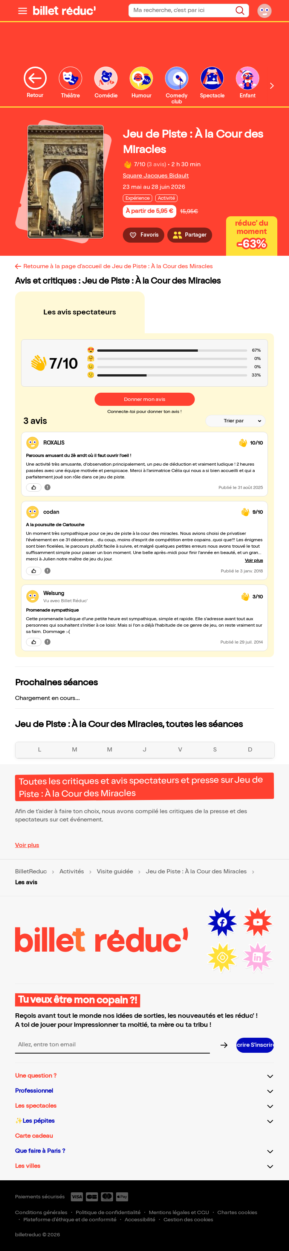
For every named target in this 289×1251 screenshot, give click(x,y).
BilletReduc (31, 872)
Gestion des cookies (188, 1219)
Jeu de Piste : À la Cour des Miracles (196, 872)
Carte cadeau (34, 1136)
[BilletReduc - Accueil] (64, 10)
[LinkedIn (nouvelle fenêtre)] (258, 957)
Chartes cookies (237, 1212)
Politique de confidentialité (108, 1212)
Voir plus (27, 845)
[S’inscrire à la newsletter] (255, 1045)
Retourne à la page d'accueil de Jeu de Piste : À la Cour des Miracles (118, 266)
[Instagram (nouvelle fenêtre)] (222, 957)
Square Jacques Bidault (156, 175)
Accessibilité (140, 1219)
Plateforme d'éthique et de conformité (69, 1219)
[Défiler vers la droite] (272, 85)
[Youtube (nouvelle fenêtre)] (258, 922)
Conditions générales (41, 1212)
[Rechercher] (240, 10)
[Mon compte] (264, 10)
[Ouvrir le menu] (22, 10)
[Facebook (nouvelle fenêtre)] (222, 922)
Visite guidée (115, 872)
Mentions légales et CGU (179, 1212)
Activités (72, 872)
